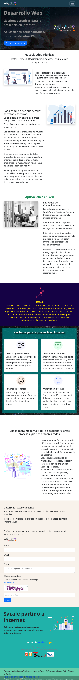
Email (6, 554)
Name (6, 545)
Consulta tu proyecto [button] (15, 43)
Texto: (6, 564)
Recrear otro (9, 582)
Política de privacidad (13, 676)
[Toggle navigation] (72, 4)
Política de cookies (34, 676)
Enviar (7, 600)
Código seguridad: (12, 576)
